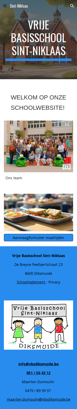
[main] (38, 40)
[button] (5, 5)
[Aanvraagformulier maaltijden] (38, 238)
